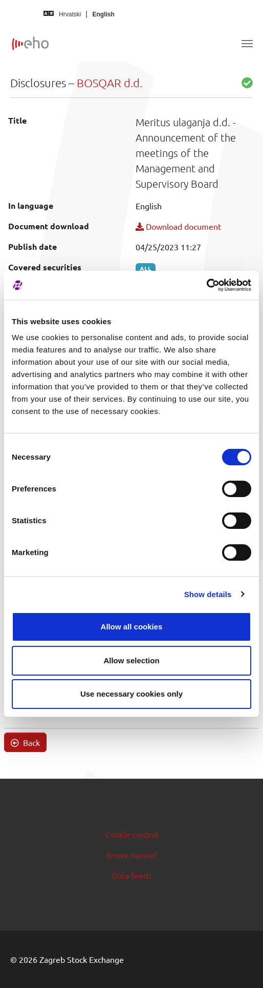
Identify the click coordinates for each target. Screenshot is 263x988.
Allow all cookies (132, 626)
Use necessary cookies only (131, 693)
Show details (208, 594)
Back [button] (25, 742)
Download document (178, 226)
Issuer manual (131, 854)
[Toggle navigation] (247, 43)
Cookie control (131, 834)
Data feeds (131, 875)
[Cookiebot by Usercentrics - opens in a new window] (206, 285)
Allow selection (131, 660)
